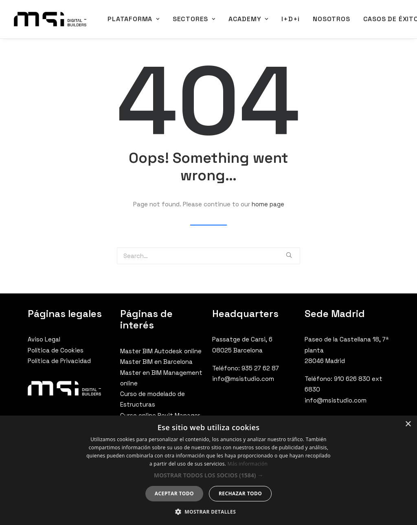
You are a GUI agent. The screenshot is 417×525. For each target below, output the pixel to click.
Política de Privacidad (59, 361)
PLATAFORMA (134, 19)
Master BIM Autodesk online (161, 351)
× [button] (408, 424)
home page (268, 204)
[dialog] (208, 470)
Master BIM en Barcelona (156, 361)
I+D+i (290, 19)
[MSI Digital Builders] (50, 19)
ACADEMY (248, 19)
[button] (208, 475)
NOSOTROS (331, 19)
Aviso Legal (44, 339)
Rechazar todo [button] (240, 493)
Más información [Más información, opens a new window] (248, 463)
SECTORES (194, 19)
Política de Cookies (55, 350)
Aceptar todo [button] (174, 493)
